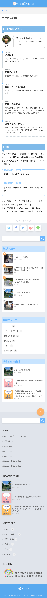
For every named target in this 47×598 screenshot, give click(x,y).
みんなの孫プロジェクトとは (14, 436)
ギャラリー (7, 456)
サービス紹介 (8, 446)
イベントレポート (13, 331)
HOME (23, 588)
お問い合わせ (8, 441)
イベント (9, 326)
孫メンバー (7, 451)
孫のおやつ (10, 350)
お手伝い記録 (11, 336)
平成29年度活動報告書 (12, 461)
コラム (8, 345)
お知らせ (9, 341)
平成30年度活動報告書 (12, 466)
